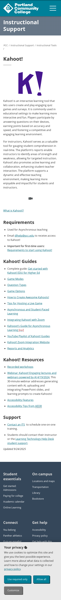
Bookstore (38, 498)
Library (36, 492)
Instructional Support (21, 25)
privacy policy (12, 569)
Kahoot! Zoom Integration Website (28, 342)
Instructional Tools (47, 45)
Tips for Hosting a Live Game (24, 303)
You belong (9, 529)
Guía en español (12, 541)
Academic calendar (13, 501)
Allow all (41, 579)
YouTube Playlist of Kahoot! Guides (28, 336)
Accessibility (39, 529)
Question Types (16, 285)
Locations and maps (43, 481)
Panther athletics (12, 535)
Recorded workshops (20, 367)
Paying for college (13, 495)
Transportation (40, 487)
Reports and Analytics (20, 348)
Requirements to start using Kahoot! (29, 250)
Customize (13, 590)
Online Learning (12, 507)
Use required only (17, 579)
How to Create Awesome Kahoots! (28, 297)
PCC (6, 45)
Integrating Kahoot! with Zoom (26, 320)
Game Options (16, 291)
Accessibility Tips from (24, 406)
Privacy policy (40, 535)
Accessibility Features (20, 400)
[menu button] (53, 8)
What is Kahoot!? (13, 210)
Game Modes (15, 279)
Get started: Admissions (9, 487)
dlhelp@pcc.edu (24, 235)
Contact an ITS (16, 424)
